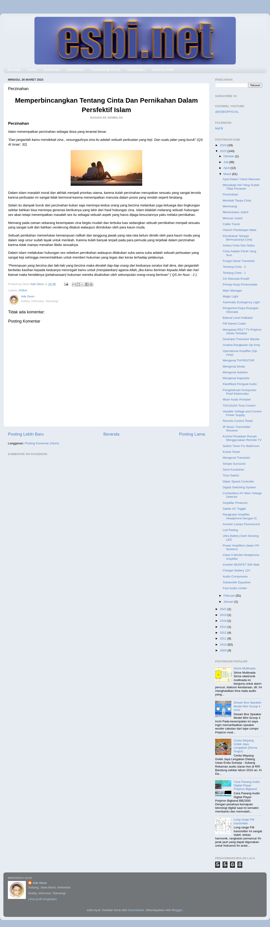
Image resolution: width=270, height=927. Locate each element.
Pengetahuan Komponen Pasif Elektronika (239, 391)
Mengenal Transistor (236, 457)
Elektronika (75, 69)
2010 (223, 644)
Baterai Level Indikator (238, 317)
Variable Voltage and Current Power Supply (242, 413)
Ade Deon (40, 883)
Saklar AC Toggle (234, 508)
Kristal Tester (231, 452)
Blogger (177, 910)
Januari (228, 601)
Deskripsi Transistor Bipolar (241, 339)
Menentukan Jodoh (236, 212)
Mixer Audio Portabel (237, 399)
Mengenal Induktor (235, 372)
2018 (223, 620)
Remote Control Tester (238, 421)
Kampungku (136, 69)
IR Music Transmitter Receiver (237, 428)
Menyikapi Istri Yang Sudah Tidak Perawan (241, 186)
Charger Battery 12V (236, 570)
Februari (229, 595)
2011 (223, 638)
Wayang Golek (163, 69)
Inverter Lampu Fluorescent (241, 524)
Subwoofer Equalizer (237, 582)
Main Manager (232, 290)
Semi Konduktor (233, 469)
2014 (223, 626)
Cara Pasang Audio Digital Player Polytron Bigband (247, 785)
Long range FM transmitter (244, 821)
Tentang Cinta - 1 (234, 272)
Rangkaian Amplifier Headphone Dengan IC (240, 516)
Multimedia (52, 69)
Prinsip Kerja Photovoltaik (240, 284)
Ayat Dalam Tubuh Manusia (241, 179)
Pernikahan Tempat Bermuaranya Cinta (237, 237)
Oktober (229, 156)
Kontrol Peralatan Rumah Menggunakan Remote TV (242, 438)
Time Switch (231, 475)
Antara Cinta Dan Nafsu (239, 245)
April (226, 168)
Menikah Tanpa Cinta (237, 200)
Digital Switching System (239, 487)
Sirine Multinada (244, 668)
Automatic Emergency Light (241, 302)
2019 (223, 615)
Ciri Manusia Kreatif (236, 278)
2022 (223, 609)
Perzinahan (230, 194)
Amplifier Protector (235, 502)
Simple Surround (234, 463)
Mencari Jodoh (233, 218)
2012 (223, 632)
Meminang (230, 206)
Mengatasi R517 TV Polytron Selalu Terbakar (242, 331)
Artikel (32, 69)
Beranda (14, 69)
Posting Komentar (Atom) (42, 443)
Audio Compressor (235, 576)
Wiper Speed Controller (238, 481)
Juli (226, 162)
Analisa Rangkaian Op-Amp (241, 345)
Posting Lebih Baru (26, 434)
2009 (223, 650)
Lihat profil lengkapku (42, 899)
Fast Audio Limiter (235, 588)
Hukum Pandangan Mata (239, 230)
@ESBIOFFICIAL (227, 111)
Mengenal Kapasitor (236, 378)
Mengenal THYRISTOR (238, 360)
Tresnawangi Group (105, 69)
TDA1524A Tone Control (239, 405)
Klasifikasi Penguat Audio (240, 384)
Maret (227, 174)
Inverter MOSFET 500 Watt (241, 564)
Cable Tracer (231, 224)
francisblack (136, 910)
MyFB (219, 128)
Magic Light (230, 296)
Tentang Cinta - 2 (234, 266)
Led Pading (230, 530)
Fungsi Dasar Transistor (239, 261)
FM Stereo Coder (234, 323)
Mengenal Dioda (234, 366)
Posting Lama (192, 434)
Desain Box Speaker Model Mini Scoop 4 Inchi (247, 706)
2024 (223, 145)
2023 (223, 151)
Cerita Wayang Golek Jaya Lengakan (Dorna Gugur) (245, 746)
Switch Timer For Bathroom (241, 446)
